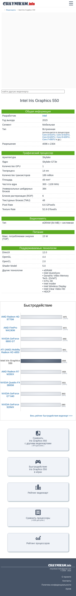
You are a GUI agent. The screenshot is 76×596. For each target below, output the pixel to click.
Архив (68, 589)
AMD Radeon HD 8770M (10, 318)
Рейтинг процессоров (38, 540)
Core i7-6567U (48, 139)
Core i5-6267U (48, 137)
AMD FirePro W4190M (10, 329)
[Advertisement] (38, 50)
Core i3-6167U (62, 135)
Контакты (66, 581)
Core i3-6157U (48, 135)
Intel (44, 115)
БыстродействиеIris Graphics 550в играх (38, 466)
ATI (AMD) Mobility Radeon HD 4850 (10, 351)
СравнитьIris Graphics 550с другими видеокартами (38, 439)
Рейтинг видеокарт (38, 489)
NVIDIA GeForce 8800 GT (10, 340)
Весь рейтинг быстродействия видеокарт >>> (51, 416)
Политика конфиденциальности (56, 585)
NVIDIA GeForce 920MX (10, 405)
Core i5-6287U (62, 137)
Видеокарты (11, 10)
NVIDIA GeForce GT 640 (10, 394)
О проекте (66, 577)
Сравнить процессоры (38, 515)
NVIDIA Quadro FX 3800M (10, 384)
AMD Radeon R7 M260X (10, 373)
